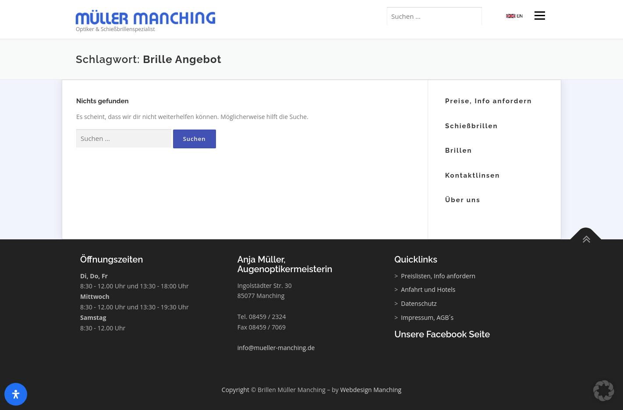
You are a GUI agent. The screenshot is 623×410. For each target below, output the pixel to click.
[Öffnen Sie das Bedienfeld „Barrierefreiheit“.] (15, 394)
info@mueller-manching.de (276, 347)
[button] (603, 390)
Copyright (235, 389)
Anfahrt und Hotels (428, 289)
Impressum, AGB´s (427, 317)
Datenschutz (418, 303)
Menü (539, 16)
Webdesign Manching (370, 389)
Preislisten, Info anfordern (438, 276)
